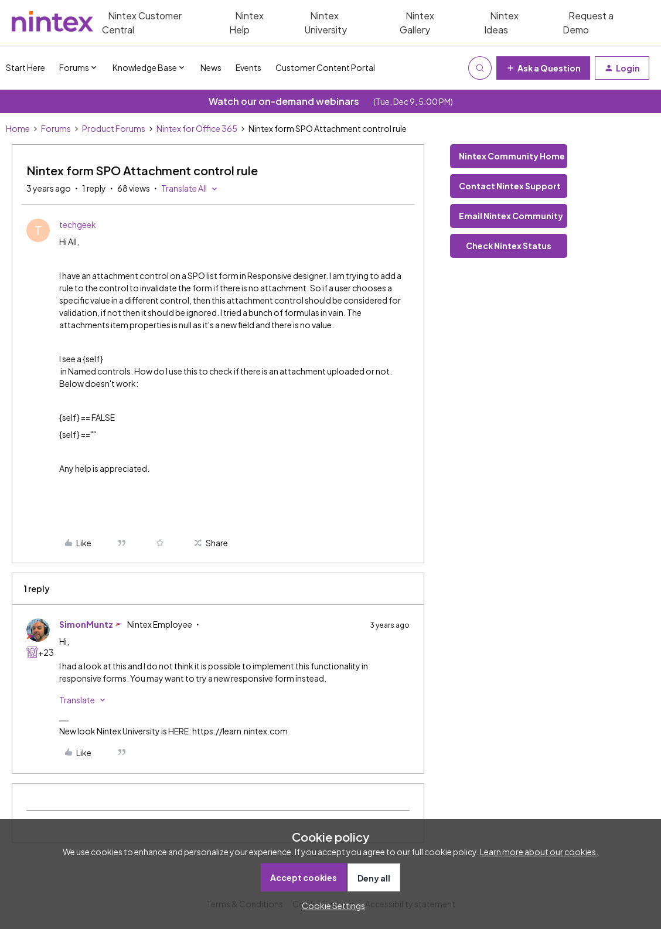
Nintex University (325, 22)
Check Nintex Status (508, 245)
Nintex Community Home (512, 156)
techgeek (77, 224)
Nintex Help (246, 22)
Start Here (25, 67)
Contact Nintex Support (510, 186)
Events (248, 67)
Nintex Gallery (417, 22)
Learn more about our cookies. (539, 851)
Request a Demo (588, 22)
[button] (543, 68)
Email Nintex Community (511, 215)
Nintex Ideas (501, 22)
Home (18, 128)
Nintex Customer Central (142, 22)
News (211, 67)
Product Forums (113, 128)
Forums (56, 128)
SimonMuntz (86, 624)
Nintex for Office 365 (196, 128)
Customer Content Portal (325, 67)
